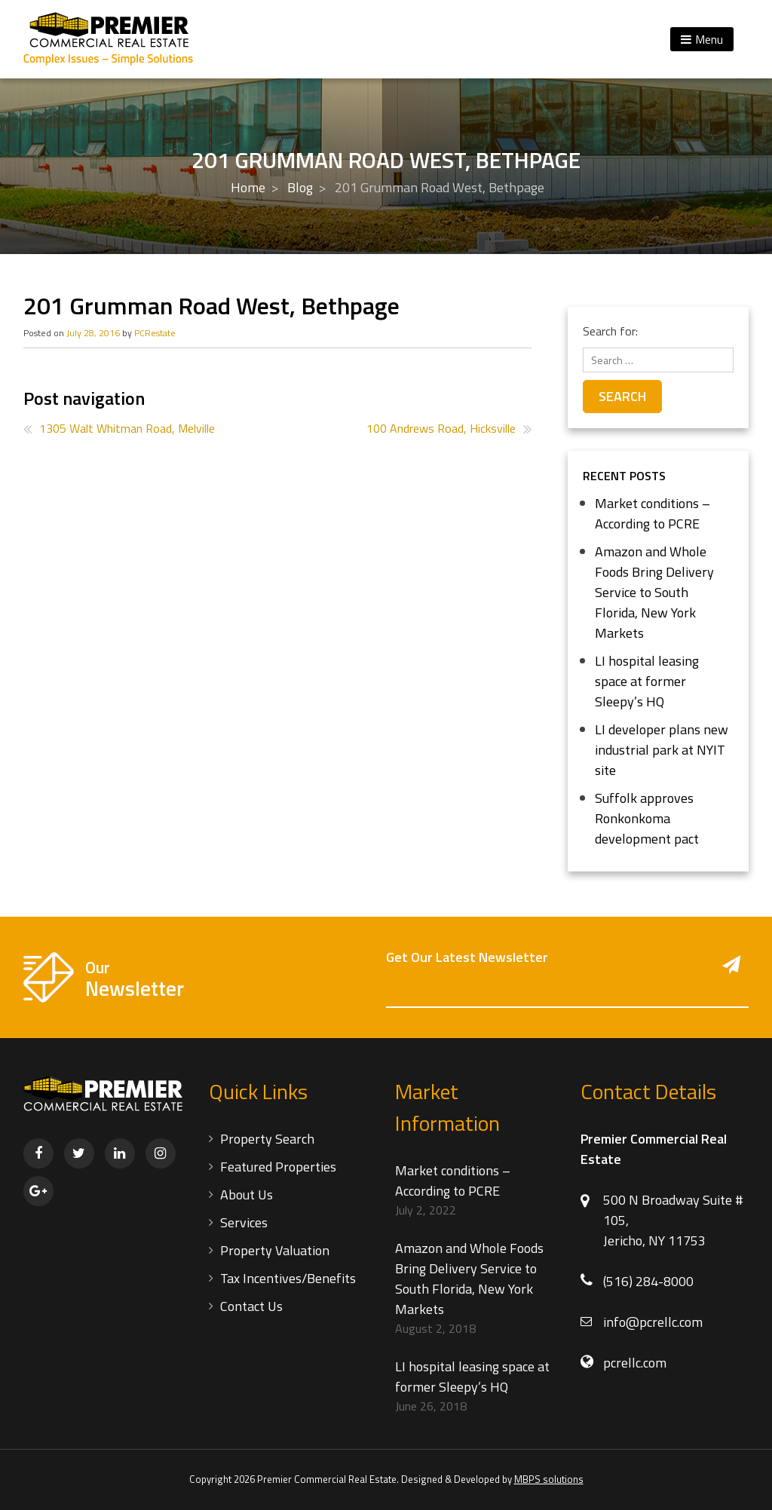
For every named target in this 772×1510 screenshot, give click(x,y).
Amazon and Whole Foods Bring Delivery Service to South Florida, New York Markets (654, 592)
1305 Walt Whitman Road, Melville (127, 428)
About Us (246, 1194)
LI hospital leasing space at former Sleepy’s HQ (647, 681)
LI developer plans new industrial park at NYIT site (661, 749)
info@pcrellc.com (653, 1322)
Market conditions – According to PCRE (652, 513)
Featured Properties (278, 1166)
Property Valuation (274, 1250)
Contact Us (251, 1306)
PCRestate (155, 333)
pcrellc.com (634, 1362)
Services (244, 1222)
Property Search (267, 1139)
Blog (300, 187)
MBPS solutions (549, 1479)
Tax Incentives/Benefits (288, 1278)
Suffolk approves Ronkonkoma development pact (647, 818)
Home (248, 187)
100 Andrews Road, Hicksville (441, 428)
